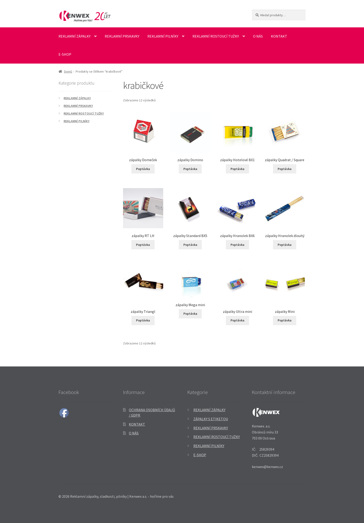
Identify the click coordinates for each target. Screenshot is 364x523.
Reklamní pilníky (162, 36)
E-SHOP (64, 54)
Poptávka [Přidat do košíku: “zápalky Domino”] (190, 169)
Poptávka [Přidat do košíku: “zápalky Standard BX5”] (190, 245)
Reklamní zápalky (74, 36)
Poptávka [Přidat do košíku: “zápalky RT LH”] (143, 245)
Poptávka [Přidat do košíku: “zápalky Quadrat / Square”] (285, 169)
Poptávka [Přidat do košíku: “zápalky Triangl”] (143, 320)
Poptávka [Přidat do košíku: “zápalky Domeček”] (143, 169)
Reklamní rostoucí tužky (215, 36)
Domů (68, 71)
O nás (258, 36)
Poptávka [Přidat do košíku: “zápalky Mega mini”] (190, 313)
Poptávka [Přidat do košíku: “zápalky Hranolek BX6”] (237, 245)
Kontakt (279, 36)
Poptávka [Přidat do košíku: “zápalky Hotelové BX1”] (237, 169)
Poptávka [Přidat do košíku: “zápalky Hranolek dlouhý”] (285, 245)
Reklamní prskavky (122, 36)
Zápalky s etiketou (210, 419)
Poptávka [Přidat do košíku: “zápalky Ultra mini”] (237, 320)
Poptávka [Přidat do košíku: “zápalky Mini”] (285, 320)
